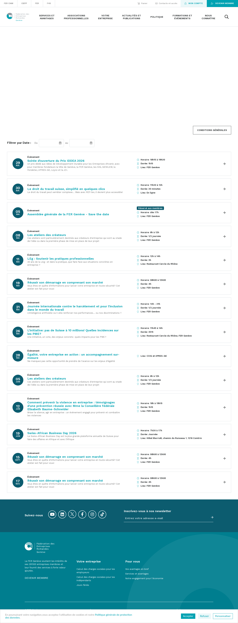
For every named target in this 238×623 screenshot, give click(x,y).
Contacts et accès (166, 3)
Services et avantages (137, 573)
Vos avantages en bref (137, 569)
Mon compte (194, 3)
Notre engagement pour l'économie (144, 578)
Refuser (204, 616)
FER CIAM (8, 3)
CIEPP (24, 3)
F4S (49, 3)
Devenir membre (222, 3)
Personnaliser (223, 616)
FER (37, 3)
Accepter (188, 616)
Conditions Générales (212, 130)
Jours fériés (83, 585)
